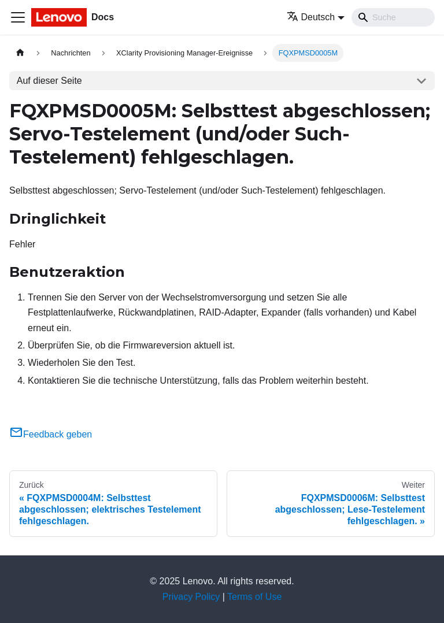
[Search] (393, 17)
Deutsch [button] (311, 17)
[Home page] (20, 53)
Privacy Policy (191, 597)
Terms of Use (254, 597)
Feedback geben (50, 434)
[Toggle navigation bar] (18, 17)
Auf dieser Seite (49, 81)
